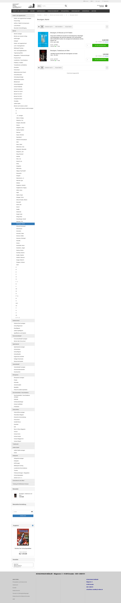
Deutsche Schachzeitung (20, 417)
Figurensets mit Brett (19, 356)
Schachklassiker (18, 74)
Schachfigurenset (18, 325)
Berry (17, 163)
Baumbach (19, 137)
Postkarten (16, 406)
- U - (16, 310)
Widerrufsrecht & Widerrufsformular (21, 596)
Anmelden (23, 515)
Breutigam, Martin (20, 223)
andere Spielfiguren (18, 330)
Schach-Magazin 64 (18, 438)
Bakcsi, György (20, 118)
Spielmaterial (65, 11)
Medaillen (16, 387)
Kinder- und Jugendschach (20, 11)
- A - (16, 110)
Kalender (16, 399)
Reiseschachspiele (18, 361)
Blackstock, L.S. (20, 178)
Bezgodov (18, 166)
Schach (16, 431)
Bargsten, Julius (20, 127)
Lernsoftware (17, 25)
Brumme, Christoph (21, 238)
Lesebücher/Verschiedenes (20, 468)
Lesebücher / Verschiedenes (21, 60)
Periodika (16, 101)
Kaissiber (16, 424)
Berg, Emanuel (19, 154)
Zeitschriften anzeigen (19, 412)
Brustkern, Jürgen (20, 248)
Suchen (86, 1)
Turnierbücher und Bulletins (20, 65)
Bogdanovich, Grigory (21, 187)
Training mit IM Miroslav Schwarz (20, 484)
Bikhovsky (18, 168)
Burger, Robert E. (20, 260)
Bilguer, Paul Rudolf (21, 171)
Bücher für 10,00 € (18, 91)
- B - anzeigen (19, 115)
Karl (15, 426)
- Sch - (16, 303)
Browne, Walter (20, 235)
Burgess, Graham (20, 262)
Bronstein (18, 231)
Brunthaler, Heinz (20, 245)
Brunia (17, 243)
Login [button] (98, 1)
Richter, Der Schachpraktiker (23, 548)
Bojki (17, 192)
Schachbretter (17, 354)
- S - (16, 300)
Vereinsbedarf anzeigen (19, 367)
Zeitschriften (16, 409)
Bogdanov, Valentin (20, 185)
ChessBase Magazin (19, 414)
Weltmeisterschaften (19, 79)
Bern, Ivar (18, 158)
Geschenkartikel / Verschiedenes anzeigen (22, 396)
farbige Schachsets (18, 359)
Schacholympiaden (18, 84)
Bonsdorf (18, 202)
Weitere (94, 11)
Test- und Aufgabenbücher (20, 50)
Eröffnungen (17, 38)
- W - (16, 315)
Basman (18, 132)
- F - (16, 274)
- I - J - (16, 281)
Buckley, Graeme (20, 252)
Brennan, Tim (19, 221)
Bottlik (17, 209)
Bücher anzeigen (18, 33)
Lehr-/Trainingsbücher (19, 45)
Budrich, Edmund (20, 257)
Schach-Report (17, 441)
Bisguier (18, 175)
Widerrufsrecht (16, 590)
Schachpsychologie (18, 77)
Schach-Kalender (18, 86)
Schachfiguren (17, 351)
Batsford (23, 564)
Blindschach (17, 81)
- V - (16, 312)
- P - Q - (17, 296)
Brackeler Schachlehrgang (20, 28)
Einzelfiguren (17, 328)
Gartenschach (41, 11)
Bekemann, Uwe (20, 146)
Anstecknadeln (17, 384)
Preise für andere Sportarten (20, 389)
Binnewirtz (18, 173)
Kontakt (14, 587)
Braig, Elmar (19, 216)
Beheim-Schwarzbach (21, 139)
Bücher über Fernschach (20, 341)
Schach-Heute (17, 436)
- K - (16, 284)
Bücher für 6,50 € (18, 96)
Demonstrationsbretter (19, 369)
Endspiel (16, 41)
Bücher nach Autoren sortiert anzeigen (24, 108)
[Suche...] (39, 5)
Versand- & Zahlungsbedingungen (21, 593)
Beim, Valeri (19, 144)
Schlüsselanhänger (18, 401)
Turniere (16, 470)
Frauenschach (17, 57)
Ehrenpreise (85, 11)
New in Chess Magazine (19, 429)
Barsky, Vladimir (20, 130)
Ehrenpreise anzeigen (19, 377)
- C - (16, 267)
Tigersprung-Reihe (18, 53)
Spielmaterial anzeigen (19, 347)
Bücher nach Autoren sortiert (20, 106)
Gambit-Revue (17, 422)
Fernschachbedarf (53, 11)
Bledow (18, 183)
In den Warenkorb (100, 45)
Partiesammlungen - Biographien (21, 473)
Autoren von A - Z (18, 477)
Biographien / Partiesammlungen (21, 55)
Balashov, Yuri (19, 120)
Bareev (18, 125)
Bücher (32, 11)
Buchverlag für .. (23, 567)
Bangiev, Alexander (20, 122)
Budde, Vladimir (20, 255)
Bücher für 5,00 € (18, 94)
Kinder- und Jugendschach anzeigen (22, 18)
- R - (16, 298)
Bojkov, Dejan (19, 195)
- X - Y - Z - (17, 317)
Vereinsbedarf (75, 11)
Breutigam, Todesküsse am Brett (59, 50)
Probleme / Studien (18, 62)
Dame (15, 452)
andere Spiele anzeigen (19, 450)
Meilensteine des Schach (20, 72)
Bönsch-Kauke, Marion (21, 199)
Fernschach (17, 69)
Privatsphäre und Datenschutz (20, 582)
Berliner (18, 156)
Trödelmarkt (15, 444)
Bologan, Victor (20, 197)
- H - (16, 279)
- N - (16, 291)
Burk (17, 264)
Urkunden (16, 382)
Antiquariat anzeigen (19, 458)
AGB (14, 599)
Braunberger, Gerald (21, 219)
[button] (92, 1)
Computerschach (18, 98)
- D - (16, 269)
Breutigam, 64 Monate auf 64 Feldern (61, 33)
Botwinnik (18, 211)
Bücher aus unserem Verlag (20, 36)
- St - (16, 305)
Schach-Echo (17, 434)
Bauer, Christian (20, 134)
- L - (16, 286)
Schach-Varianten (18, 89)
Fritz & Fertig (17, 20)
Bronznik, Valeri (20, 233)
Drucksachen (17, 372)
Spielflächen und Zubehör (20, 333)
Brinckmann (19, 228)
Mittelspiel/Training (18, 48)
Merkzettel (105, 1)
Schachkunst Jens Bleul (18, 480)
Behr (17, 142)
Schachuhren (17, 349)
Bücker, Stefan (19, 250)
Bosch (17, 207)
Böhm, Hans (19, 190)
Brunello (18, 240)
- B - (16, 113)
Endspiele (16, 460)
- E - (16, 272)
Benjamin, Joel (19, 151)
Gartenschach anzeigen (19, 323)
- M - (16, 288)
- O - (16, 293)
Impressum (15, 584)
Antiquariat (15, 455)
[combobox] (49, 26)
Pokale (15, 380)
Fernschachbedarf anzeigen (20, 338)
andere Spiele (17, 103)
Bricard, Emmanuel (20, 226)
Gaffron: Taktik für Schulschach (21, 23)
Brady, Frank (19, 214)
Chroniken (16, 67)
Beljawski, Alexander (21, 149)
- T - (16, 308)
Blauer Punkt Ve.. (23, 565)
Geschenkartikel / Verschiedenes (21, 392)
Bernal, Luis (19, 161)
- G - (16, 276)
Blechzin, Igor (19, 180)
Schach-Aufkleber (18, 404)
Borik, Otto (18, 204)
